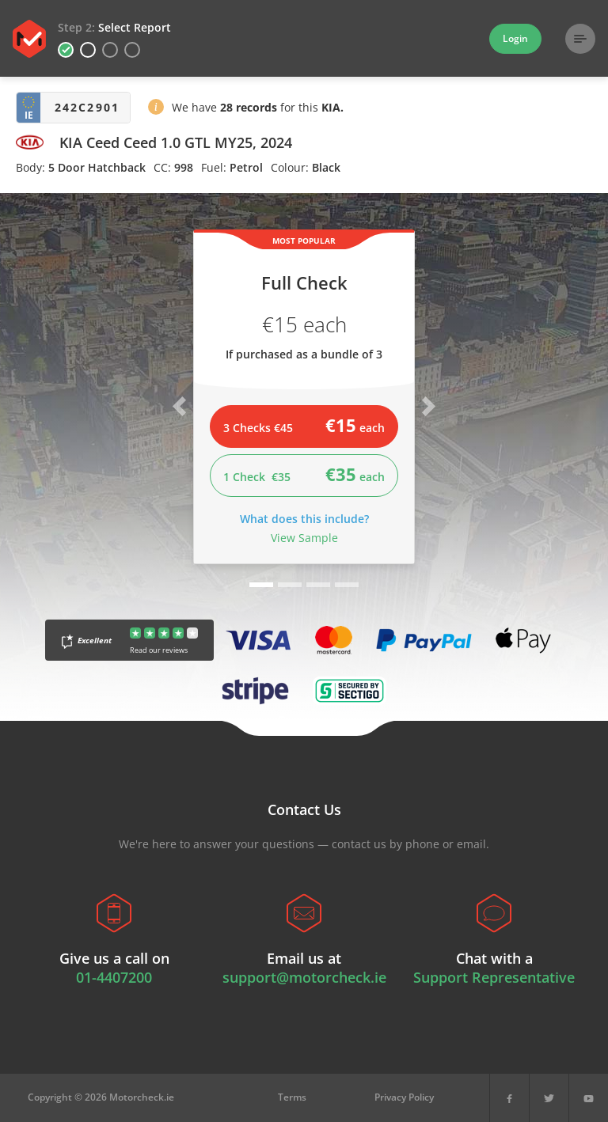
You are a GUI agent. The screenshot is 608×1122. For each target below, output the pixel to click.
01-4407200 (114, 977)
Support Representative (494, 977)
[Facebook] (509, 1098)
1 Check (304, 474)
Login (515, 38)
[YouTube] (588, 1098)
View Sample (304, 537)
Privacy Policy (404, 1097)
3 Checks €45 (304, 425)
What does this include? (304, 518)
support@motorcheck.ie (304, 977)
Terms (292, 1097)
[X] (549, 1098)
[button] (156, 109)
